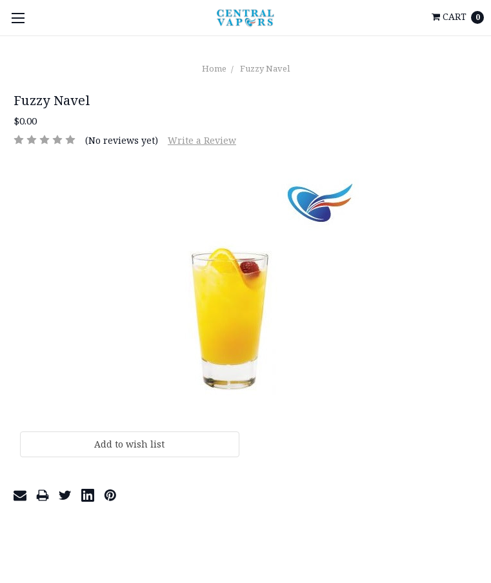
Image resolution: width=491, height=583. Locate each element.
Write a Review (202, 140)
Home (214, 68)
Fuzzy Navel (265, 68)
